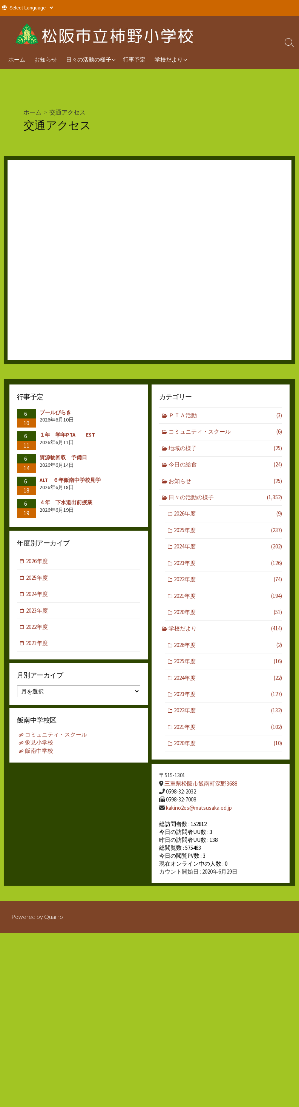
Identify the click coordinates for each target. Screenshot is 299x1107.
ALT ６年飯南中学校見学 (70, 480)
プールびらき (55, 412)
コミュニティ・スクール (225, 432)
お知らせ (45, 59)
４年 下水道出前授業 (66, 502)
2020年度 (228, 613)
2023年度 (228, 563)
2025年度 (228, 530)
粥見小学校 (39, 743)
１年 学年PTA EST (67, 434)
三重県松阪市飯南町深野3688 (200, 783)
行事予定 (134, 59)
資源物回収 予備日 (63, 457)
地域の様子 (225, 448)
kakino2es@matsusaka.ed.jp (199, 807)
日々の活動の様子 (88, 59)
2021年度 (228, 596)
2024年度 (228, 547)
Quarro (53, 919)
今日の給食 (225, 465)
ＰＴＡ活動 (225, 415)
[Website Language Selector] (31, 8)
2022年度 (228, 580)
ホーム (16, 59)
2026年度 (228, 514)
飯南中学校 (39, 751)
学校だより (169, 59)
